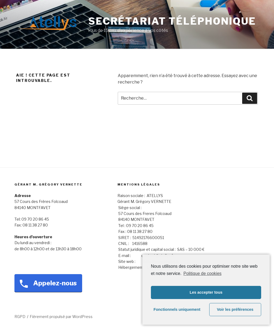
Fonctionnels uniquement (177, 309)
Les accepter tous (206, 292)
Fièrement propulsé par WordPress (61, 316)
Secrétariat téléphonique (172, 21)
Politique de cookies (202, 273)
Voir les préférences (235, 309)
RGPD (19, 316)
